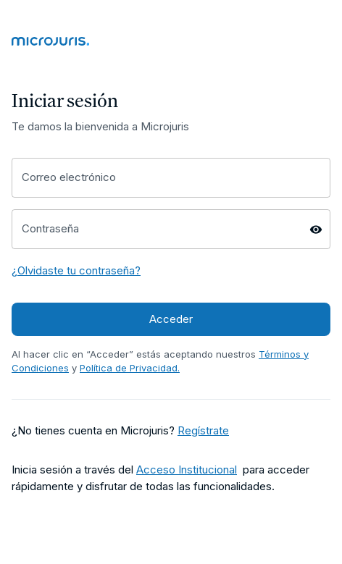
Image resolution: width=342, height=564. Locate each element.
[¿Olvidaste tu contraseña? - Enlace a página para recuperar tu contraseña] (76, 271)
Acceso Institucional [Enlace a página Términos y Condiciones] (186, 469)
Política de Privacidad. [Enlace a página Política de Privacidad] (130, 368)
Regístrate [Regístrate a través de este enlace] (203, 430)
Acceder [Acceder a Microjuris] (171, 319)
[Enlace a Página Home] (171, 44)
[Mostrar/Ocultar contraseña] (316, 229)
